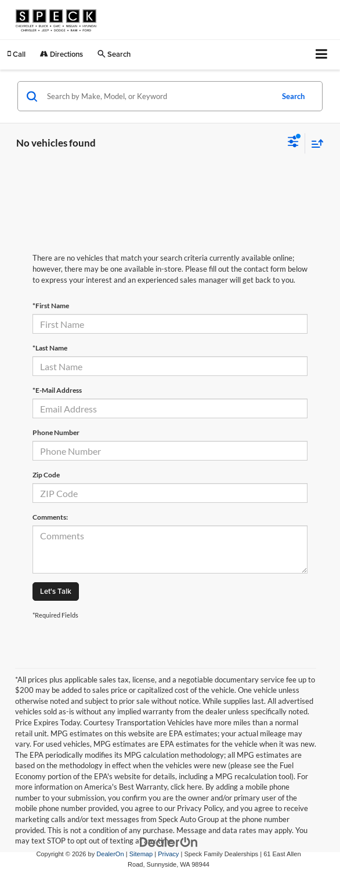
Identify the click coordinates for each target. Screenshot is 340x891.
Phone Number (55, 432)
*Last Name (49, 348)
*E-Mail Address (57, 390)
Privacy (168, 853)
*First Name (50, 305)
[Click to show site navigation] (321, 55)
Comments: (50, 517)
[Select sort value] (314, 143)
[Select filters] (293, 143)
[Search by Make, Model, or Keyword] (158, 96)
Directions (61, 54)
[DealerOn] (168, 841)
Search (293, 96)
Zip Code (46, 474)
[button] (16, 54)
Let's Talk (55, 591)
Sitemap (141, 853)
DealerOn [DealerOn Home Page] (110, 853)
